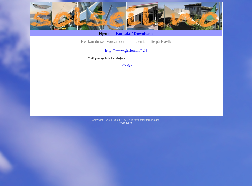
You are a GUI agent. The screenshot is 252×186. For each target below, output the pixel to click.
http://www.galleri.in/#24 (126, 50)
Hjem (104, 33)
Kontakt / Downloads (134, 33)
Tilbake (126, 66)
